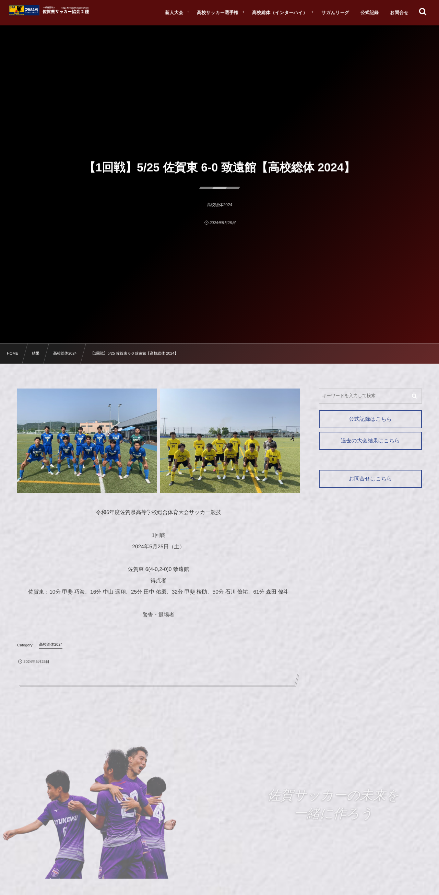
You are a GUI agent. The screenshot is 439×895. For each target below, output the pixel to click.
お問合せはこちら (370, 479)
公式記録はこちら (370, 419)
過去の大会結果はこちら (370, 441)
